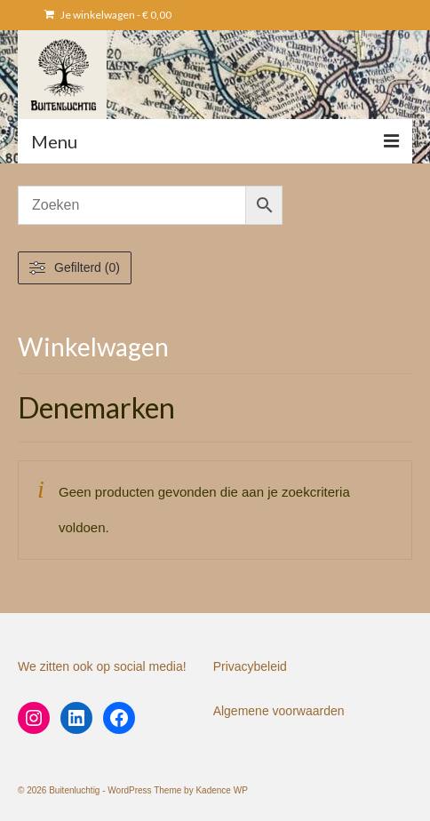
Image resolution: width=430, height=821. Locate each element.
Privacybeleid (250, 666)
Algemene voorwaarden (279, 711)
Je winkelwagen (107, 14)
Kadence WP (221, 790)
